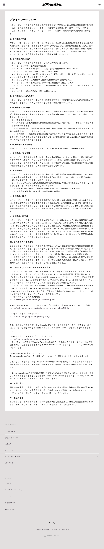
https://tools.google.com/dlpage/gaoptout (30, 339)
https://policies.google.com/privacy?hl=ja (30, 317)
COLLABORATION (14, 457)
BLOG (8, 496)
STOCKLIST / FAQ (13, 490)
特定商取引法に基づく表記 (60, 529)
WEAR (8, 444)
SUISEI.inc (10, 510)
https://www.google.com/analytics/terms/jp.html (33, 300)
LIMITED (9, 463)
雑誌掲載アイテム (12, 438)
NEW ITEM (10, 431)
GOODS (9, 450)
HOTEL (8, 469)
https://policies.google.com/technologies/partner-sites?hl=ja (39, 308)
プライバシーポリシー (42, 529)
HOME (8, 483)
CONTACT (10, 503)
